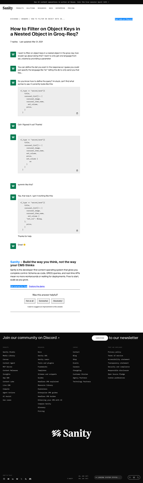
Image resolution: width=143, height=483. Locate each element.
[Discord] (30, 479)
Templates (42, 370)
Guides (41, 378)
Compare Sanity (44, 404)
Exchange (14, 19)
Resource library (45, 385)
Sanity (15, 262)
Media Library (9, 356)
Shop (75, 359)
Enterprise (60, 8)
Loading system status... (107, 477)
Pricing (71, 8)
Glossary (41, 407)
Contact (76, 352)
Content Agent (9, 363)
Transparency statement (118, 363)
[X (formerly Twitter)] (21, 479)
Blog (75, 356)
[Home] (8, 8)
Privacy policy (114, 352)
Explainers (42, 389)
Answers (24, 19)
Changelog (77, 370)
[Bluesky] (17, 479)
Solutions (30, 8)
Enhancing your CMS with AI (50, 400)
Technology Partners (82, 382)
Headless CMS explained (48, 382)
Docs (51, 8)
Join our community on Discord (31, 337)
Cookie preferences (116, 378)
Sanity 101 (42, 356)
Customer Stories (80, 374)
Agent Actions (9, 393)
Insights (6, 374)
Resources (42, 8)
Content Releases (10, 370)
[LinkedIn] (13, 479)
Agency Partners (80, 378)
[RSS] (26, 479)
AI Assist (7, 396)
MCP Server (7, 367)
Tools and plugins (46, 363)
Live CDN (6, 385)
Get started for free (18, 286)
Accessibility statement (119, 359)
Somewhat (43, 301)
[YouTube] (8, 479)
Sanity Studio (9, 352)
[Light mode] (130, 477)
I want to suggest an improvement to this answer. (45, 307)
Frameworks (42, 367)
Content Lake (8, 382)
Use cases (7, 400)
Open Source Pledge (116, 374)
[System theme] (134, 477)
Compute (6, 389)
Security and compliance (119, 367)
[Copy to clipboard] (77, 113)
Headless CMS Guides (47, 396)
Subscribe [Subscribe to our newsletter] (100, 338)
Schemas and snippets (47, 374)
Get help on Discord (124, 19)
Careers (76, 367)
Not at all (30, 301)
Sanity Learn (43, 359)
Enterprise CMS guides (48, 393)
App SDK (6, 378)
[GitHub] (4, 479)
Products (20, 8)
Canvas (5, 359)
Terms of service (115, 356)
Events (76, 363)
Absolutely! (57, 301)
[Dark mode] (138, 477)
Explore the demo (37, 286)
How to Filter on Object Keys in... (48, 19)
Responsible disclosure (118, 370)
